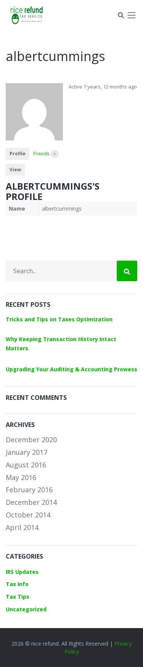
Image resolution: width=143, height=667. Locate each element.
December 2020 (31, 439)
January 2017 (26, 452)
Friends (45, 154)
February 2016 (29, 489)
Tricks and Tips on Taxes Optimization (59, 319)
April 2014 (22, 527)
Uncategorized (26, 609)
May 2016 (21, 477)
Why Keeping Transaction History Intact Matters (61, 343)
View (15, 169)
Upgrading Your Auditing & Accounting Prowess (71, 369)
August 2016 (26, 464)
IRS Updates (22, 571)
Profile (18, 153)
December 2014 (31, 502)
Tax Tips (17, 596)
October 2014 (28, 514)
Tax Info (17, 584)
